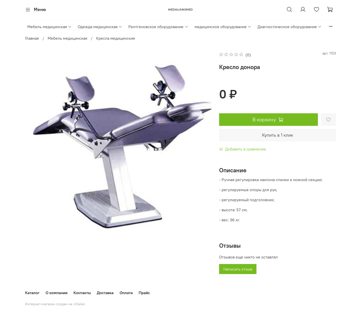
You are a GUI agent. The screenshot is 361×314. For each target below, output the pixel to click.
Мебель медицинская (49, 26)
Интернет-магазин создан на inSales (55, 304)
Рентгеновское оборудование (158, 26)
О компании (56, 292)
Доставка (105, 292)
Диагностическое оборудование (289, 26)
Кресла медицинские (115, 38)
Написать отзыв (237, 269)
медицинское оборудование (223, 26)
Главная (32, 38)
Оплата (126, 292)
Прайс (144, 292)
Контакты (82, 292)
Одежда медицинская (100, 26)
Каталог (32, 292)
